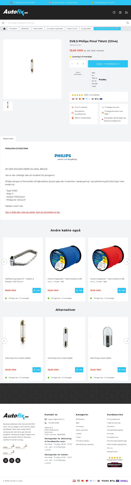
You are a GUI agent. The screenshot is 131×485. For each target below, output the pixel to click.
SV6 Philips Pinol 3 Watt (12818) (60, 358)
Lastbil (78, 434)
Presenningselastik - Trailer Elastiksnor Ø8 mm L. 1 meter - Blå (65, 280)
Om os (110, 448)
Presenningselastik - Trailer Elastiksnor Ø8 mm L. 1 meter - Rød (107, 280)
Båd (77, 423)
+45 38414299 (53, 423)
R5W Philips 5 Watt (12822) (100, 358)
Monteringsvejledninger (117, 441)
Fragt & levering (113, 423)
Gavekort (111, 426)
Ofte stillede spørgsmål (117, 444)
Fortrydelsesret (113, 419)
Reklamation (112, 452)
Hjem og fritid (82, 430)
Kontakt (110, 434)
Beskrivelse (8, 138)
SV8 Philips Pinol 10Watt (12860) (18, 358)
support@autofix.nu (56, 419)
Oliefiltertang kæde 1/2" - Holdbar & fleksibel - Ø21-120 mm (19, 280)
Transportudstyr (82, 441)
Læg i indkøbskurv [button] (108, 63)
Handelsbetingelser (115, 430)
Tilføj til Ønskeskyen (78, 73)
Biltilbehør (80, 419)
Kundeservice (112, 437)
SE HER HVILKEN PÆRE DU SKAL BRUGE (26, 169)
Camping (80, 426)
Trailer (78, 437)
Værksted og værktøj (84, 444)
